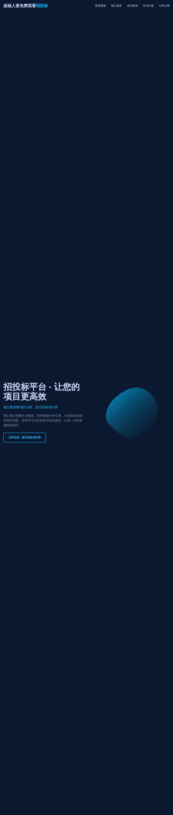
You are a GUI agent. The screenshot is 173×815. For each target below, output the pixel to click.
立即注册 (164, 5)
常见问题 (148, 5)
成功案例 (132, 5)
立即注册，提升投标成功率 (24, 437)
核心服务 (116, 5)
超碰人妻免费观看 (25, 5)
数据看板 (100, 5)
